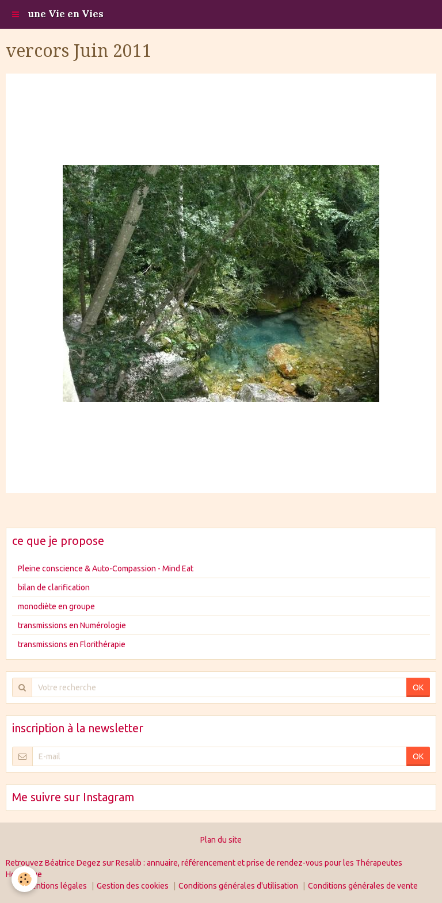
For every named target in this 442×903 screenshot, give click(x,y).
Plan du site (221, 839)
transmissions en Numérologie (72, 625)
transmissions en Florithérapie (71, 644)
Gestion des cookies (133, 885)
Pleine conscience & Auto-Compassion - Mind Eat (105, 568)
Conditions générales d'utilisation (238, 885)
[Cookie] (24, 879)
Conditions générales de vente (363, 885)
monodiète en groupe (56, 606)
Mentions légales (56, 885)
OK (418, 687)
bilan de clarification (54, 587)
